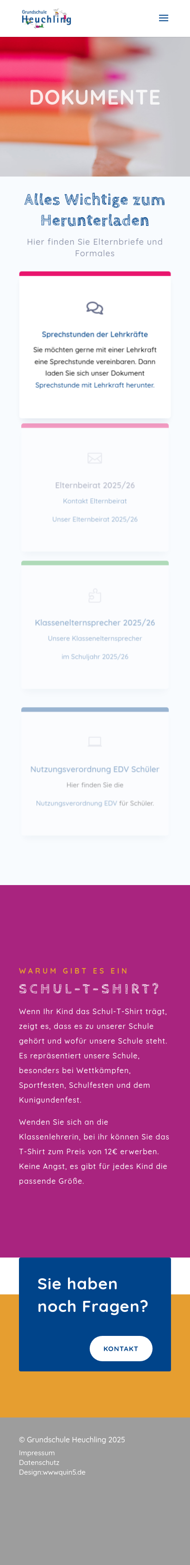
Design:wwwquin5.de (52, 1472)
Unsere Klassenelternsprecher (94, 638)
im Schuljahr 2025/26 (95, 656)
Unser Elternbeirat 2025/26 (95, 518)
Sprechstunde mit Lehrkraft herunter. (95, 384)
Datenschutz (39, 1462)
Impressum (37, 1452)
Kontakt (121, 1348)
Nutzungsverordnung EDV (77, 802)
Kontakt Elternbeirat (95, 500)
